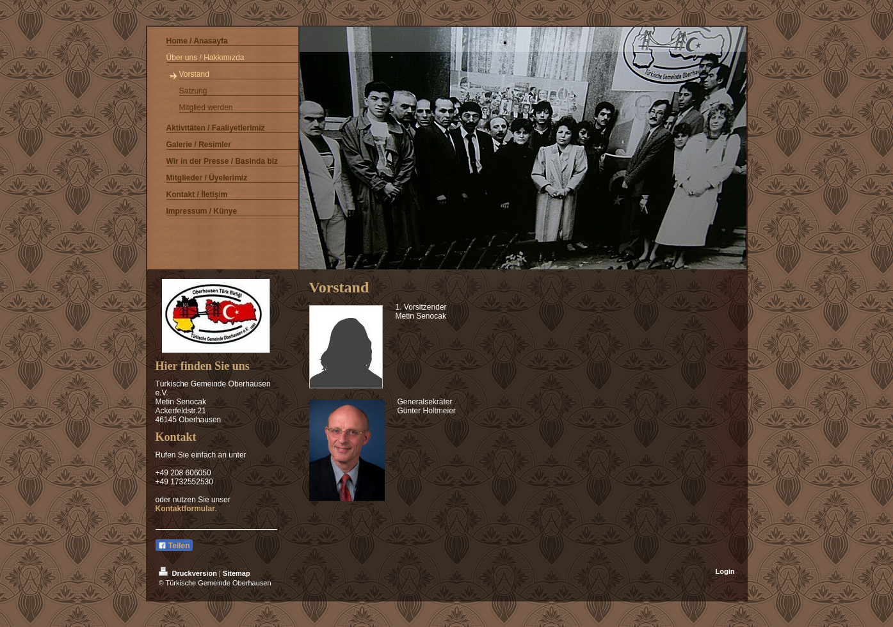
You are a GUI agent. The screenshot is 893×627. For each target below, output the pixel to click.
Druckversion (189, 573)
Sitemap (236, 573)
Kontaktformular (185, 508)
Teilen (174, 545)
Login (725, 571)
